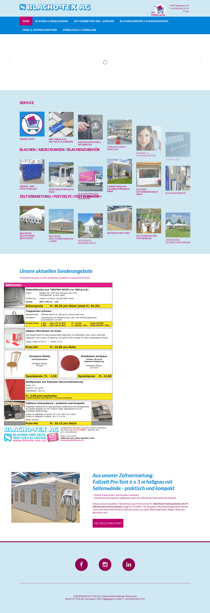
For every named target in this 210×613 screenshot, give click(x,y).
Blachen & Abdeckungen (51, 21)
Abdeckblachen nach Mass (61, 216)
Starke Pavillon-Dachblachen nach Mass (118, 210)
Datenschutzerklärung (113, 596)
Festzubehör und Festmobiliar (146, 261)
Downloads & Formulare (79, 30)
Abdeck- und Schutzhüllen (28, 209)
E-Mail (186, 11)
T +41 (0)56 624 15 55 (179, 8)
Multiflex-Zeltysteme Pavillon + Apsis (61, 264)
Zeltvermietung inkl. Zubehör (94, 21)
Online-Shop (27, 157)
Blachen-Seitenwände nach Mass (147, 218)
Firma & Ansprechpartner (40, 30)
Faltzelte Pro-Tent (118, 253)
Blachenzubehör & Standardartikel (144, 21)
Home (25, 21)
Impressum (131, 596)
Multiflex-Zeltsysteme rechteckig (27, 257)
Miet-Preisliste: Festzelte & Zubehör (61, 160)
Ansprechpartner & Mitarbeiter (89, 167)
